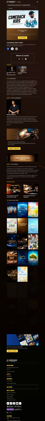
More (9, 124)
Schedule (9, 375)
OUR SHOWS (9, 386)
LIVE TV (8, 373)
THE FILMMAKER (14, 98)
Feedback (10, 406)
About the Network (10, 370)
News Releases (10, 379)
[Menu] (37, 2)
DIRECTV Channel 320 (11, 391)
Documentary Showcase (14, 5)
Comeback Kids (26, 5)
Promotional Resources (11, 382)
